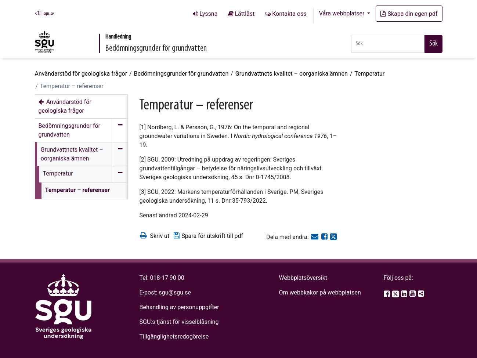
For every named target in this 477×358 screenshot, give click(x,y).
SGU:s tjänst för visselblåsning (179, 321)
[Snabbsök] (387, 44)
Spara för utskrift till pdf (208, 235)
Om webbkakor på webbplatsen (320, 292)
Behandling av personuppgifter (179, 307)
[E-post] (315, 237)
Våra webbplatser (342, 13)
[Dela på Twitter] (333, 237)
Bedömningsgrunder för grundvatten (181, 73)
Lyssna (208, 13)
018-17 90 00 (167, 277)
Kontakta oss (289, 13)
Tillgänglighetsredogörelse (174, 336)
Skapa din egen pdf (408, 13)
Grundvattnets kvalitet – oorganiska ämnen (291, 73)
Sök (433, 43)
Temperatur (369, 73)
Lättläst (244, 13)
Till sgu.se (44, 14)
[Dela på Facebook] (325, 237)
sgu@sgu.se (175, 292)
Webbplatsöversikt (303, 277)
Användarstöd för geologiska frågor (81, 73)
